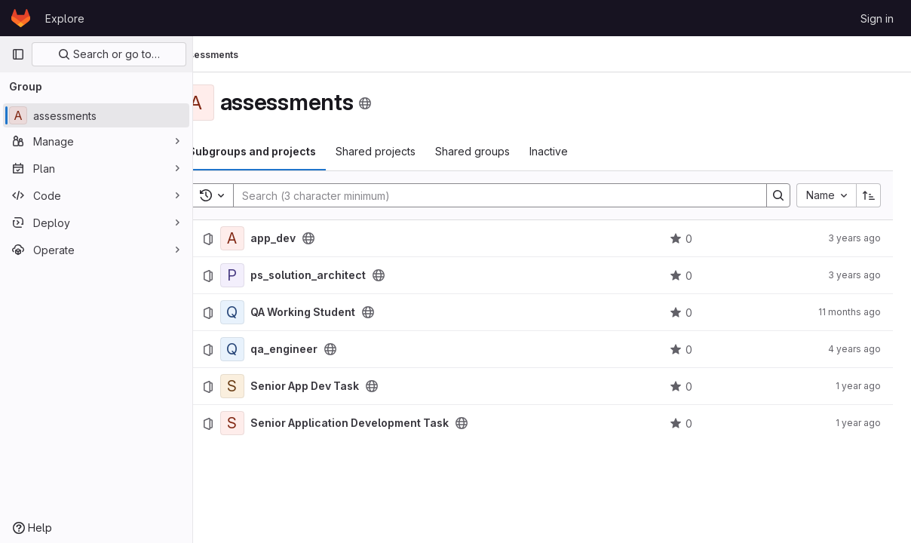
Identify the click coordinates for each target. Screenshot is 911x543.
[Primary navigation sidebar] (18, 54)
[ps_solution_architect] (265, 275)
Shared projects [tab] (409, 151)
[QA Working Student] (265, 312)
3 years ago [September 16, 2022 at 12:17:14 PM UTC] (854, 275)
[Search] (509, 195)
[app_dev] (265, 238)
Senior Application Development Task (383, 423)
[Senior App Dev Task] (265, 386)
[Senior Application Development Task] (265, 423)
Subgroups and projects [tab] (285, 151)
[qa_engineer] (265, 349)
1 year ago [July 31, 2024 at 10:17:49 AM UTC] (858, 422)
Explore (64, 18)
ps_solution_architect (341, 275)
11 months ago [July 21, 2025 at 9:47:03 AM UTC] (849, 312)
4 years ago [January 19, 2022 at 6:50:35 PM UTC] (854, 348)
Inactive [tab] (582, 151)
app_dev (306, 238)
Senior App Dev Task (338, 386)
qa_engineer (317, 349)
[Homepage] (20, 18)
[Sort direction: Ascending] (869, 195)
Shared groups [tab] (505, 151)
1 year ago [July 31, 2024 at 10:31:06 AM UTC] (858, 385)
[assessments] (96, 115)
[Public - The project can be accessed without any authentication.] (341, 238)
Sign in (877, 18)
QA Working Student (336, 312)
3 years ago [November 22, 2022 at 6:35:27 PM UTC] (854, 238)
